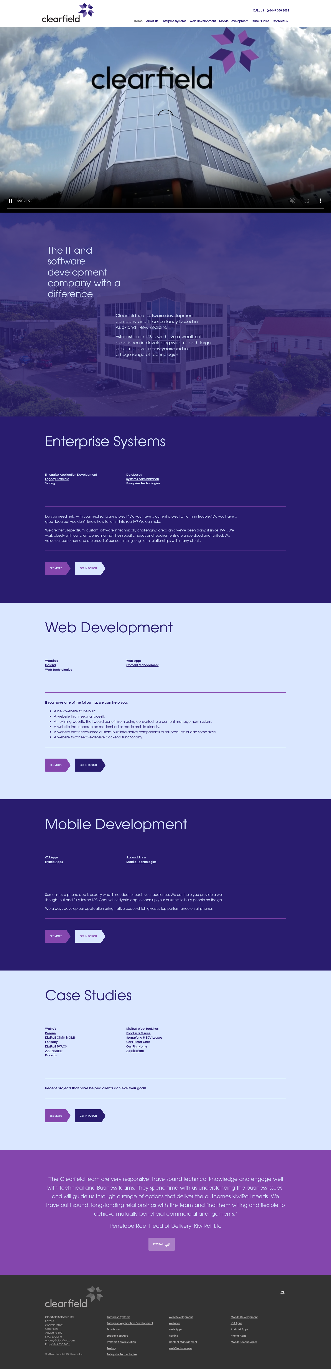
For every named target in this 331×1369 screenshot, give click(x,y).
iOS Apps (51, 857)
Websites (51, 660)
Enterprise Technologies (143, 483)
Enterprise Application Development (71, 474)
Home (139, 20)
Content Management (142, 664)
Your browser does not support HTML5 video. (165, 120)
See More (56, 568)
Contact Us (280, 20)
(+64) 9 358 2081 (278, 10)
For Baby (51, 1041)
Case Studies (260, 20)
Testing (50, 483)
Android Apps (136, 857)
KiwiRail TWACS (56, 1046)
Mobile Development (233, 20)
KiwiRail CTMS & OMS (60, 1037)
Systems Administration (142, 478)
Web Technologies (58, 669)
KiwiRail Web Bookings (142, 1028)
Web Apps (133, 660)
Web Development (202, 20)
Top (283, 1292)
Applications (135, 1050)
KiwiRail (161, 1244)
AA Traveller (53, 1050)
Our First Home (136, 1046)
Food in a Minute (138, 1033)
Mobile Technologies (141, 861)
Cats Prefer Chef (138, 1041)
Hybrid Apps (54, 861)
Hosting (50, 664)
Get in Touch (88, 568)
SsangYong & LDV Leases (144, 1037)
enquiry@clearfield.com (60, 1340)
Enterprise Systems (174, 20)
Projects (51, 1055)
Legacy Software (57, 478)
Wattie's (50, 1028)
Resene (50, 1033)
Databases (134, 474)
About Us (152, 20)
